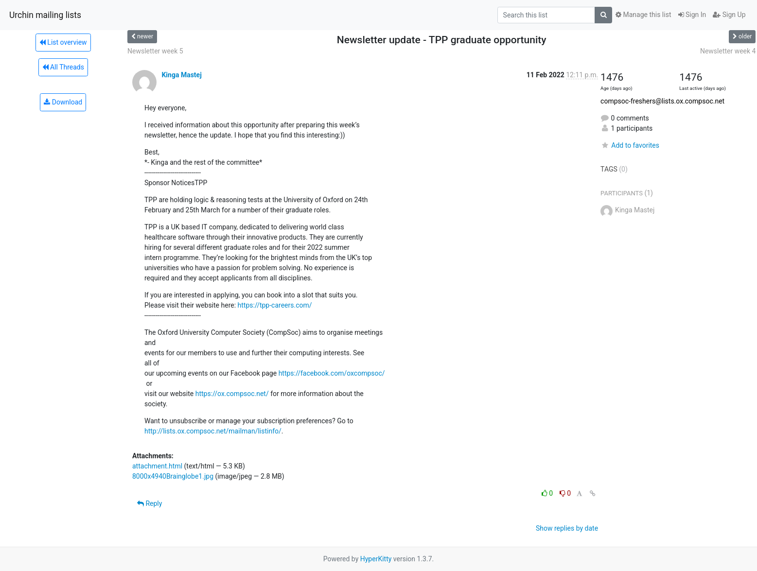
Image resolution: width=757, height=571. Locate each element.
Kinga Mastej (181, 75)
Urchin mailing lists (45, 15)
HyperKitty (376, 559)
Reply (149, 503)
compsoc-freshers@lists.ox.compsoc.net (662, 101)
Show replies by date (567, 528)
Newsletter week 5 (155, 51)
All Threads (63, 67)
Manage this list (643, 14)
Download (63, 102)
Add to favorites (629, 145)
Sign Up (729, 14)
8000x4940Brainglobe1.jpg (172, 476)
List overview (63, 42)
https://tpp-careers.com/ (275, 305)
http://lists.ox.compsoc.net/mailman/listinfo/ (213, 431)
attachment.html (157, 466)
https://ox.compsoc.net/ (232, 394)
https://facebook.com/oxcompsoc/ (332, 373)
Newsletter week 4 (728, 51)
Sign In (692, 14)
